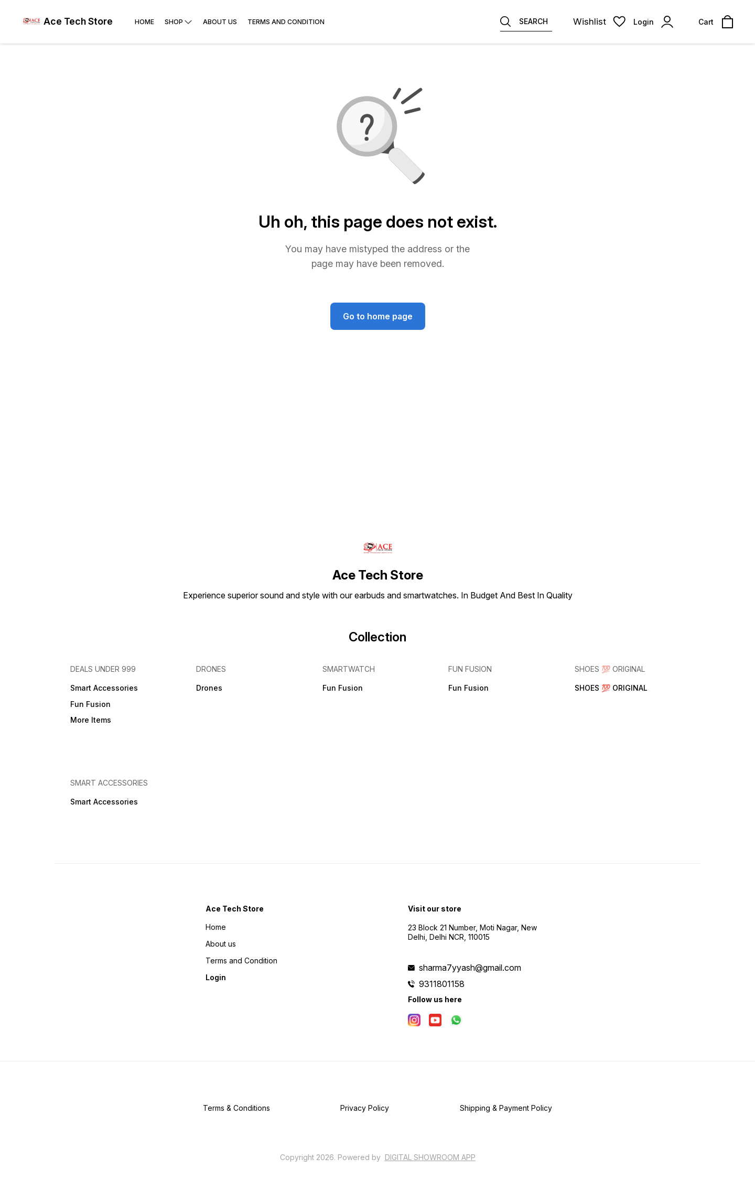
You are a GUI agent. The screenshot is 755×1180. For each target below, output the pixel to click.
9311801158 (442, 984)
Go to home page (378, 316)
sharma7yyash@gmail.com (470, 967)
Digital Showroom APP (430, 1157)
